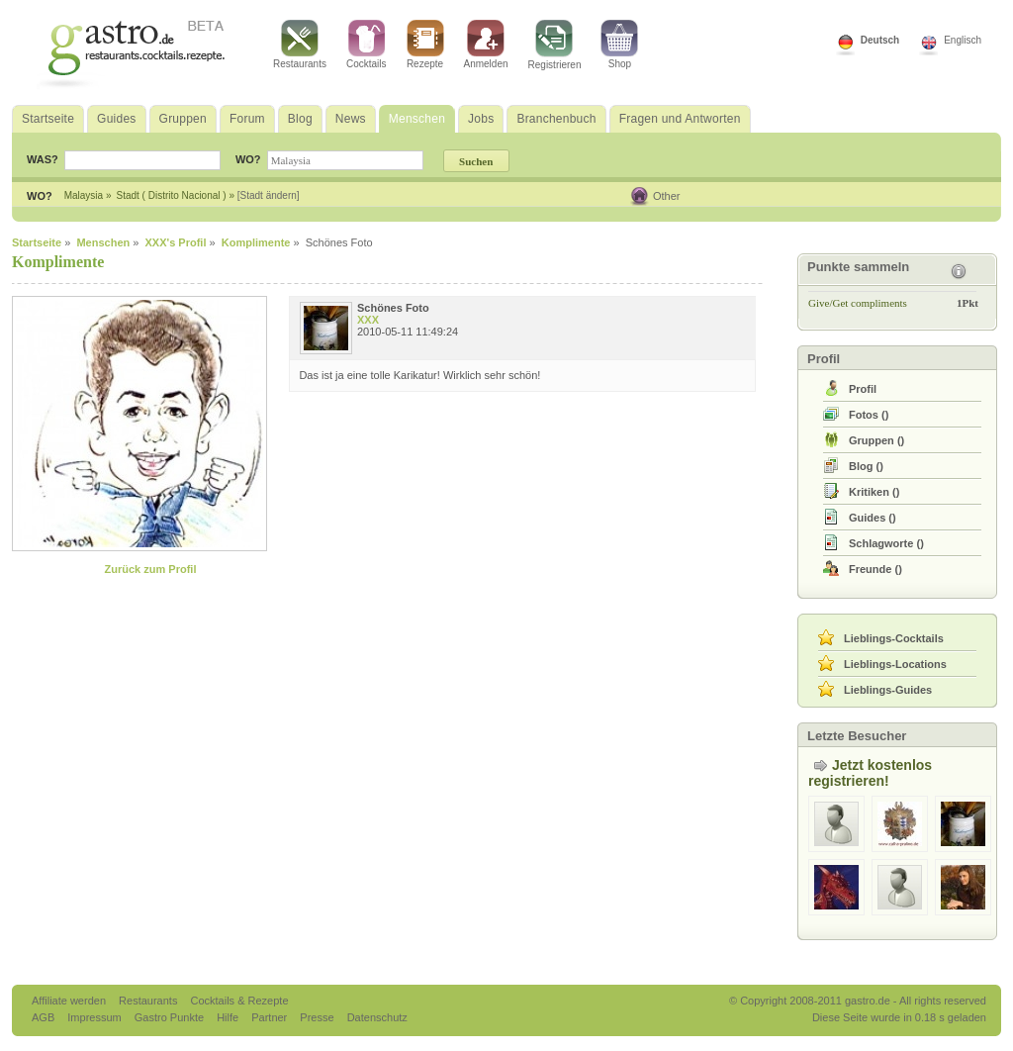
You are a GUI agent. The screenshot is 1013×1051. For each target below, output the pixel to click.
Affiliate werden (70, 1000)
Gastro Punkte (171, 1017)
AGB (44, 1017)
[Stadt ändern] (268, 195)
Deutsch (880, 40)
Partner (270, 1017)
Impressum (95, 1017)
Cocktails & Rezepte (239, 1000)
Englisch (962, 40)
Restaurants (299, 44)
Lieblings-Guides (888, 690)
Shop (619, 44)
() (868, 415)
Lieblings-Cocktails (894, 638)
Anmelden (486, 44)
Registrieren (555, 45)
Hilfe (229, 1017)
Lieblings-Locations (895, 664)
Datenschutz (377, 1017)
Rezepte (425, 44)
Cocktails (366, 44)
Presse (316, 1017)
